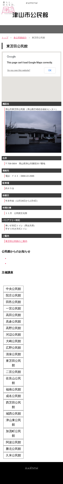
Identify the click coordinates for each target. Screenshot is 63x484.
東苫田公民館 (13, 363)
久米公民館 (13, 455)
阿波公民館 (13, 442)
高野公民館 (13, 328)
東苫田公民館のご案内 (16, 241)
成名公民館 (13, 396)
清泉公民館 (13, 354)
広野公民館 (13, 347)
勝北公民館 (13, 448)
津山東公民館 (13, 422)
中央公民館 (13, 289)
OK (49, 70)
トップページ (31, 468)
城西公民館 (13, 413)
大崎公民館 (13, 341)
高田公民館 (13, 315)
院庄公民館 (13, 295)
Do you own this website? (18, 70)
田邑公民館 (13, 302)
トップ (5, 37)
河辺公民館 (13, 334)
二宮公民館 (13, 372)
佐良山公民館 (13, 381)
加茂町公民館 (13, 433)
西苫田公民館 (13, 405)
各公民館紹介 (20, 37)
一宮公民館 (13, 308)
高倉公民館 (13, 321)
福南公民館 (13, 389)
